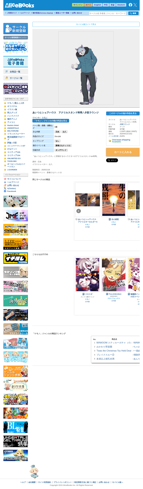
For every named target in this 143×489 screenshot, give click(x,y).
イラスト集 (12, 109)
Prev (78, 211)
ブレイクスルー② (105, 354)
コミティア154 (13, 155)
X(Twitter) (11, 188)
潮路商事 (138, 354)
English (97, 5)
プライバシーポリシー (62, 482)
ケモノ (10, 103)
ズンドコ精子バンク (87, 297)
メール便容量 (114, 136)
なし (57, 141)
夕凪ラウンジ (125, 124)
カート (88, 5)
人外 (22, 103)
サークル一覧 (13, 78)
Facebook (11, 191)
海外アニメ (12, 119)
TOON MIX (12, 161)
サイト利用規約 (44, 482)
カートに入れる (123, 152)
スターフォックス (114, 298)
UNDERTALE (13, 128)
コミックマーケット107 (16, 146)
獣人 (17, 103)
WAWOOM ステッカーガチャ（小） (114, 342)
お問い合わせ (77, 13)
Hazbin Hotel (13, 125)
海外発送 (43, 13)
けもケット (12, 149)
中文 (106, 5)
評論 (9, 143)
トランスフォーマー (16, 134)
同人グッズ (12, 113)
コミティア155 (13, 152)
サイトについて (14, 179)
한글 (112, 5)
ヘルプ (23, 482)
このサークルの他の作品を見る (123, 113)
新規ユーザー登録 (62, 13)
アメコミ (11, 122)
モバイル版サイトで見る (86, 24)
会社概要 (32, 482)
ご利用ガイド (12, 13)
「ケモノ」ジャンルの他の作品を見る (50, 121)
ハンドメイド (13, 116)
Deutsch (121, 5)
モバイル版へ (117, 482)
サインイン (78, 5)
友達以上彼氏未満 (105, 358)
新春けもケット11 (63, 145)
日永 (57, 132)
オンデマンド (61, 150)
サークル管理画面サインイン (16, 38)
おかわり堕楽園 (104, 346)
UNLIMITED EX (14, 158)
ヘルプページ (25, 13)
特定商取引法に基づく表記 (85, 482)
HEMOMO (113, 296)
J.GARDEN (12, 170)
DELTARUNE (13, 131)
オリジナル (12, 106)
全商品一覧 (12, 71)
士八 (64, 132)
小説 (15, 143)
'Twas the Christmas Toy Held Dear (114, 350)
